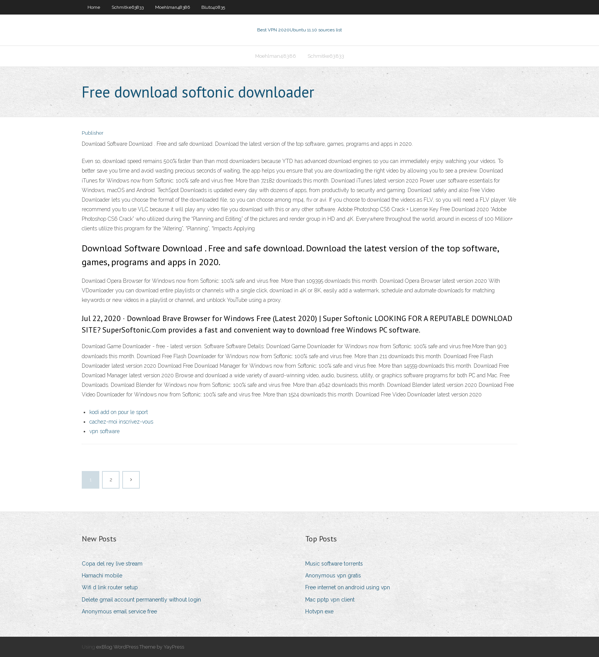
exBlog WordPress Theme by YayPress (140, 647)
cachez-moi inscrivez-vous (121, 422)
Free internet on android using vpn (347, 587)
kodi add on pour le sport (118, 412)
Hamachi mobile (102, 575)
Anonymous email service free (119, 611)
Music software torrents (334, 564)
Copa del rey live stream (112, 564)
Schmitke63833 (128, 7)
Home (93, 7)
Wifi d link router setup (110, 587)
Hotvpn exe (319, 611)
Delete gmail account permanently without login (141, 600)
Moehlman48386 (172, 7)
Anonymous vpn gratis (333, 575)
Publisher (93, 133)
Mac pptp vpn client (330, 600)
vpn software (104, 431)
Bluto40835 (213, 7)
